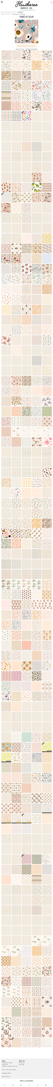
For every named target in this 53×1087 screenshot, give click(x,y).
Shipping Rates (6, 1073)
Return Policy (6, 1076)
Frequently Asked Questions (7, 1063)
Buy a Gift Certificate (9, 1069)
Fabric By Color (6, 14)
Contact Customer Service (9, 1066)
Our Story (22, 1063)
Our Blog (21, 1064)
